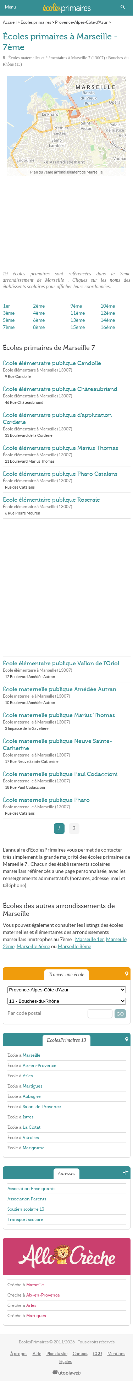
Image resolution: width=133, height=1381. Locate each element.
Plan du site (56, 1353)
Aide (37, 1353)
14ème (107, 320)
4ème (39, 313)
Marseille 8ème (74, 946)
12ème (107, 313)
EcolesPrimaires (67, 8)
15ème (77, 327)
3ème (9, 313)
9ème (76, 306)
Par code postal (24, 1013)
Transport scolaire (25, 1219)
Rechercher (123, 7)
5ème (9, 320)
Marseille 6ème (33, 946)
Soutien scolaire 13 (25, 1209)
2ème (39, 306)
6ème (39, 320)
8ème (39, 327)
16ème (107, 327)
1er (6, 306)
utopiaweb (66, 1373)
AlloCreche (67, 1256)
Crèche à (25, 1284)
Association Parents (26, 1198)
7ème (9, 327)
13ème (77, 320)
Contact (80, 1353)
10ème (107, 306)
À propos (18, 1353)
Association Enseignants (31, 1188)
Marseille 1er (89, 939)
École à (23, 1055)
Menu (10, 7)
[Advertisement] (66, 221)
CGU (97, 1353)
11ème (77, 313)
